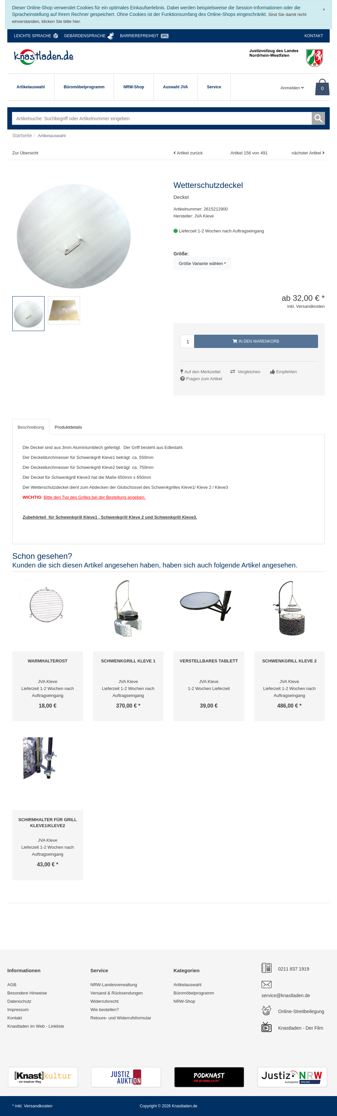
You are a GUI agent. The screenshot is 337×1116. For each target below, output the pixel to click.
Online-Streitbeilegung (301, 1011)
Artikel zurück (190, 152)
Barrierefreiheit (139, 36)
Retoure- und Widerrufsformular (120, 1017)
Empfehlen (286, 371)
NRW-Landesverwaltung (113, 984)
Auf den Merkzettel (202, 371)
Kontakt (313, 36)
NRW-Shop (133, 87)
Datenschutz (19, 1001)
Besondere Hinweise (27, 992)
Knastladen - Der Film (300, 1028)
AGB (11, 984)
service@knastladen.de (286, 995)
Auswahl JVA (175, 87)
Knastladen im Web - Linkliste (35, 1026)
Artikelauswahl (31, 87)
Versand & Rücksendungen (116, 992)
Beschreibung (31, 427)
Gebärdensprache (84, 36)
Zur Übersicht (25, 152)
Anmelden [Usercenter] (292, 87)
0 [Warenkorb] (322, 88)
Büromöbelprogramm (84, 87)
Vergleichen (249, 371)
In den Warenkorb (256, 341)
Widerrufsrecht (104, 1001)
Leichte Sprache (32, 36)
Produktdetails (68, 427)
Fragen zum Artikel (204, 378)
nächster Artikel (306, 152)
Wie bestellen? (104, 1009)
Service (214, 87)
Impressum (18, 1009)
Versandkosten (38, 1105)
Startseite (22, 135)
